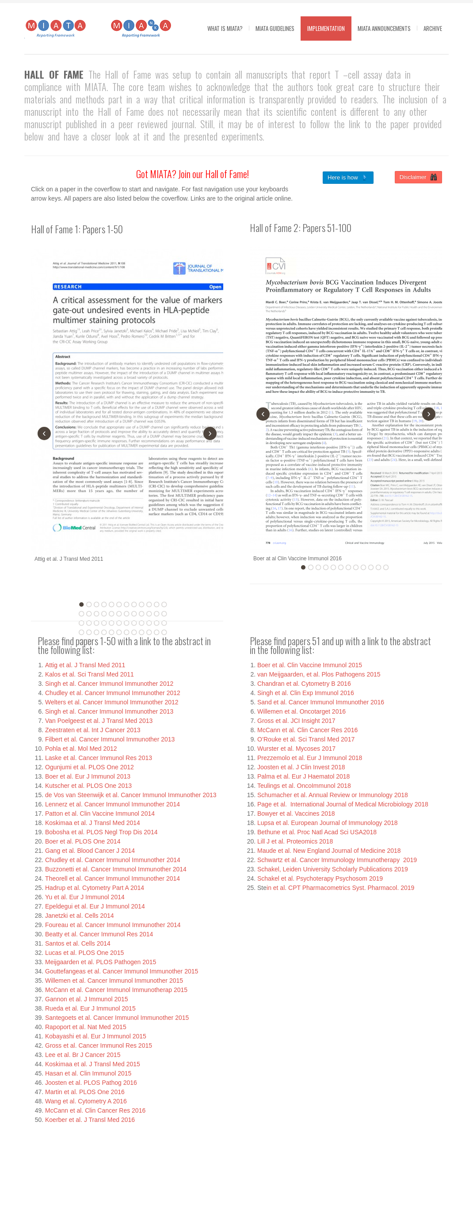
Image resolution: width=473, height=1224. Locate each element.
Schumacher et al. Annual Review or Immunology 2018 (332, 794)
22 (149, 614)
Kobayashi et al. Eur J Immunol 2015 (95, 1036)
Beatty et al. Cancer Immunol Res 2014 (99, 934)
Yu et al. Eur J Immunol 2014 (85, 897)
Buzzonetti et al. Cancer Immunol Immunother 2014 (116, 869)
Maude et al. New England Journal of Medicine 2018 (329, 850)
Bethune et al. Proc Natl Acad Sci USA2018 (317, 832)
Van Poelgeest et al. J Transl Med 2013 (99, 720)
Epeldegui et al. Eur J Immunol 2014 (95, 906)
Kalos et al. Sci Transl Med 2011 (89, 674)
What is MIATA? (225, 28)
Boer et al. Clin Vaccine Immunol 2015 (309, 665)
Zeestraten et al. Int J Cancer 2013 (93, 730)
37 (81, 632)
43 (126, 632)
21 (141, 614)
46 (149, 632)
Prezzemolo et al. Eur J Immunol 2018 (309, 757)
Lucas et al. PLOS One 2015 (84, 952)
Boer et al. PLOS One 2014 (82, 841)
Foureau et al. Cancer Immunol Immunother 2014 (113, 924)
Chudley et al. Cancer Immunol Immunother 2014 (112, 859)
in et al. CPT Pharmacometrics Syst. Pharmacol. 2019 (340, 887)
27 (96, 623)
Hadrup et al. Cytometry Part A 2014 (94, 887)
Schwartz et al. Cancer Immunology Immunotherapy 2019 (337, 859)
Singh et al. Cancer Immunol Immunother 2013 (109, 711)
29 (111, 623)
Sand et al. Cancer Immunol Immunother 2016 (320, 702)
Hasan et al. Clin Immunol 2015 (88, 1073)
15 (96, 614)
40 (104, 632)
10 (149, 604)
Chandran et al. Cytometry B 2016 (304, 683)
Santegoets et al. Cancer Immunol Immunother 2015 (117, 1017)
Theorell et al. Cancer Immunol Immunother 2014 (112, 878)
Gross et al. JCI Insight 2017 (296, 720)
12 (164, 604)
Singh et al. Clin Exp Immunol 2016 (305, 692)
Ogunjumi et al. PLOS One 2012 (89, 767)
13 (81, 614)
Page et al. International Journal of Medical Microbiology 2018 (342, 804)
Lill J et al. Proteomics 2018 (295, 841)
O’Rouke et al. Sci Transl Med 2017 (306, 739)
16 (104, 614)
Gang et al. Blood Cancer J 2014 (90, 850)
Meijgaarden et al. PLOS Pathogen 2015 (100, 962)
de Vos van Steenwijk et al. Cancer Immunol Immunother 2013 (131, 794)
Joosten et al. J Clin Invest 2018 (301, 767)
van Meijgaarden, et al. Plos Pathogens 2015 (319, 674)
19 (126, 614)
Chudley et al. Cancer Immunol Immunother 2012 (112, 692)
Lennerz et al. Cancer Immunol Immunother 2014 (112, 804)
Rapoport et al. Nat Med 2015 (85, 1026)
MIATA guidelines (275, 28)
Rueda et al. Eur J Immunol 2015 (90, 1008)
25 (81, 623)
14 (89, 614)
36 (164, 623)
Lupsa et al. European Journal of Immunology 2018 (327, 822)
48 (164, 632)
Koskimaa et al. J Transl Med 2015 (92, 1064)
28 (104, 623)
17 (111, 614)
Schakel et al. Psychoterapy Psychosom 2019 (320, 878)
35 (156, 623)
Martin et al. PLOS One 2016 (85, 1091)
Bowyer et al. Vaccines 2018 (296, 813)
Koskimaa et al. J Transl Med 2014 (92, 822)
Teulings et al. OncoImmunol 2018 (304, 785)
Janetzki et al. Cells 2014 (79, 915)
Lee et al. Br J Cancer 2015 (82, 1054)
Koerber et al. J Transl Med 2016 (90, 1119)
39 (96, 632)
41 (111, 632)
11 (156, 604)
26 (89, 623)
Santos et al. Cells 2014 (78, 943)
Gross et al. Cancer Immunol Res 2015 (98, 1045)
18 (119, 614)
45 (141, 632)
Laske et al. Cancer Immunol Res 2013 (98, 757)
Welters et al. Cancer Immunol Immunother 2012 (112, 702)
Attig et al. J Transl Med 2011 (85, 665)
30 (119, 623)
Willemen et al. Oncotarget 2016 (301, 711)
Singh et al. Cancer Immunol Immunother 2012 (109, 683)
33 (141, 623)
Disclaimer (418, 177)
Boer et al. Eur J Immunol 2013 (87, 776)
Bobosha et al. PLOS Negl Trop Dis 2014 (101, 832)
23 (156, 614)
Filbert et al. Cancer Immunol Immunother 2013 (110, 739)
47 (156, 632)
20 (134, 614)
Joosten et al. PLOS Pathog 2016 (91, 1082)
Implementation (326, 28)
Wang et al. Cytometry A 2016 (86, 1101)
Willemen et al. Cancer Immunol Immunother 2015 (114, 980)
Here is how (348, 177)
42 (119, 632)
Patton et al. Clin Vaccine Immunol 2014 (100, 813)
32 (134, 623)
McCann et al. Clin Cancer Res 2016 (95, 1110)
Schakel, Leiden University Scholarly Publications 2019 (332, 869)
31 (126, 623)
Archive (432, 28)
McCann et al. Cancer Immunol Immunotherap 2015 (116, 989)
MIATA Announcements (384, 28)
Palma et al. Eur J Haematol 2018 (303, 776)
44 (134, 632)
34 (149, 623)
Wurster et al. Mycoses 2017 (296, 748)
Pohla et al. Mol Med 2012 (81, 748)
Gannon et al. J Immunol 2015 (86, 999)
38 (89, 632)
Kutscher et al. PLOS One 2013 (88, 785)
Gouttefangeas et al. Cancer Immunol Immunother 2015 (121, 971)
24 (164, 614)
